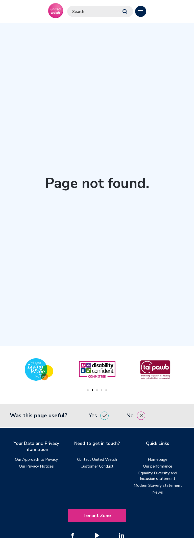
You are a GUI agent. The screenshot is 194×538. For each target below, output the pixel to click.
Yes (99, 416)
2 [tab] (92, 390)
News (157, 492)
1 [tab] (88, 390)
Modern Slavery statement (158, 486)
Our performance (157, 466)
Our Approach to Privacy (36, 460)
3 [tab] (97, 390)
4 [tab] (101, 390)
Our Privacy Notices (36, 466)
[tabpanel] (97, 369)
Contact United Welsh (97, 460)
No (135, 416)
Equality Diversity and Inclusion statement (157, 476)
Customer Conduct (97, 466)
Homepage (157, 460)
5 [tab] (106, 390)
